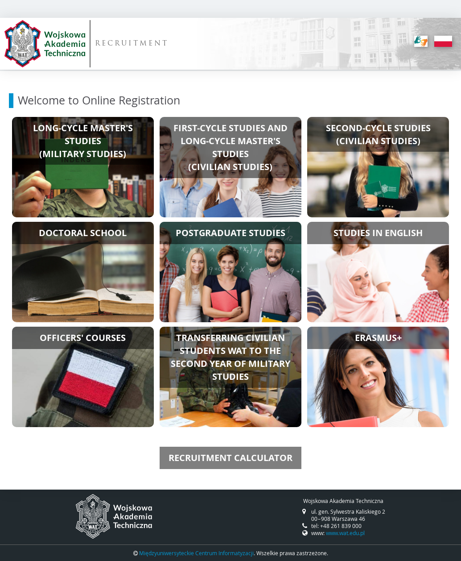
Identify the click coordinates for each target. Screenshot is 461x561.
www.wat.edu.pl (345, 532)
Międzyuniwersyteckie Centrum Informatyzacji (196, 553)
